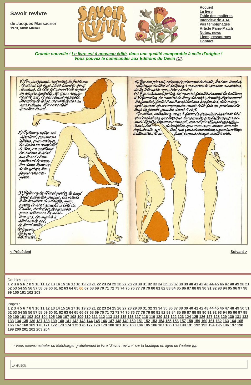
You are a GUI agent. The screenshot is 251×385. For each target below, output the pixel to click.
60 (51, 288)
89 (199, 288)
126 (202, 317)
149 (125, 321)
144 (90, 321)
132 (245, 317)
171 (46, 325)
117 (138, 317)
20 (89, 284)
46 (222, 284)
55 (25, 288)
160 (204, 321)
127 (209, 317)
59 (45, 288)
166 (11, 325)
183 (132, 325)
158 (190, 321)
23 (104, 284)
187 (161, 325)
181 (118, 325)
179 (104, 325)
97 (240, 288)
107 (66, 317)
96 (235, 288)
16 (68, 284)
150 (132, 321)
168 (25, 325)
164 (233, 321)
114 (116, 317)
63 (66, 288)
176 (82, 325)
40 (191, 284)
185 (147, 325)
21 (94, 284)
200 (18, 329)
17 (73, 284)
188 (168, 325)
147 (111, 321)
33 (155, 284)
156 (176, 321)
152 (147, 321)
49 (237, 284)
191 (190, 325)
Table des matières (216, 16)
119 (152, 317)
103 (37, 292)
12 (48, 284)
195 (218, 325)
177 (90, 325)
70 (102, 288)
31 (145, 284)
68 (92, 288)
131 (238, 317)
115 (123, 317)
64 (71, 288)
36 (170, 284)
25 (114, 284)
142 (75, 321)
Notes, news (210, 33)
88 (194, 288)
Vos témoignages (215, 24)
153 (154, 321)
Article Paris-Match (216, 28)
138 (46, 321)
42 (201, 284)
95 (230, 288)
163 (226, 321)
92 (215, 288)
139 (54, 321)
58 (40, 288)
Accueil (206, 7)
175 (75, 325)
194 (211, 325)
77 (138, 288)
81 (158, 288)
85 (179, 288)
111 (95, 317)
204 (46, 329)
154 (161, 321)
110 (87, 317)
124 (188, 317)
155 (168, 321)
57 (35, 288)
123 (181, 317)
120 (159, 317)
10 (37, 284)
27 (124, 284)
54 (20, 288)
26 (119, 284)
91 (209, 288)
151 (140, 321)
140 (61, 321)
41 (196, 284)
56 (30, 288)
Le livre (206, 11)
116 (130, 317)
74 (122, 288)
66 (81, 312)
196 (226, 325)
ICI (179, 58)
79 (148, 288)
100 (16, 292)
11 (43, 284)
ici (194, 345)
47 (227, 284)
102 (30, 292)
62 (61, 288)
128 (216, 317)
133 (11, 321)
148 (118, 321)
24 (109, 284)
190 (183, 325)
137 (39, 321)
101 (23, 292)
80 (153, 288)
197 (233, 325)
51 (247, 284)
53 (15, 288)
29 (135, 284)
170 (39, 325)
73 (117, 288)
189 (176, 325)
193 (204, 325)
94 (225, 288)
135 (25, 321)
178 (97, 325)
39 (186, 284)
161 (211, 321)
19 (83, 284)
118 (145, 317)
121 (166, 317)
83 (169, 288)
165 (240, 321)
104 (44, 317)
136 (32, 321)
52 (10, 288)
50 (242, 284)
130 (231, 317)
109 (80, 317)
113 (109, 317)
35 (165, 284)
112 (102, 317)
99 (10, 292)
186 (154, 325)
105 (52, 317)
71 (107, 288)
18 (78, 284)
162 (218, 321)
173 (61, 325)
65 (76, 288)
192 (197, 325)
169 (32, 325)
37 (176, 284)
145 (97, 321)
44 (211, 284)
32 (150, 284)
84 (174, 288)
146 (104, 321)
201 (25, 329)
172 (54, 325)
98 (245, 288)
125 (195, 317)
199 (11, 329)
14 (58, 284)
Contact (206, 41)
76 (132, 288)
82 (163, 288)
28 (130, 284)
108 (73, 317)
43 (206, 284)
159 (197, 321)
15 (63, 284)
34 (160, 284)
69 (97, 288)
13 (53, 284)
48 (232, 284)
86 (184, 288)
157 (183, 321)
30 (140, 284)
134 (18, 321)
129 (224, 317)
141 (68, 321)
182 (125, 325)
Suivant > (238, 252)
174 (68, 325)
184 (140, 325)
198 (240, 325)
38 (181, 284)
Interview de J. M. (215, 20)
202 (32, 329)
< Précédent (20, 252)
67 (86, 288)
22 (99, 284)
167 (18, 325)
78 (143, 288)
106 (59, 317)
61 (56, 288)
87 (189, 288)
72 (112, 288)
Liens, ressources (215, 37)
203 (39, 329)
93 (220, 288)
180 (111, 325)
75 (127, 288)
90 (204, 288)
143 (82, 321)
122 (173, 317)
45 (217, 284)
